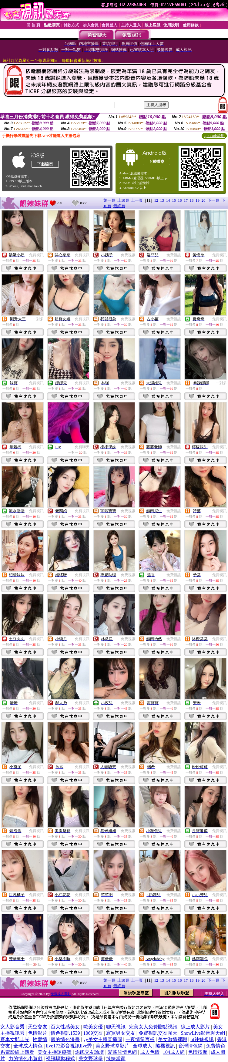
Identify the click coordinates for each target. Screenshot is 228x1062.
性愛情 (40, 1039)
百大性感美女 (65, 1026)
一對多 (38, 319)
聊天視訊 (116, 1026)
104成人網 (174, 1052)
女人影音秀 (12, 1026)
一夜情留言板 (140, 1039)
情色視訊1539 (65, 1033)
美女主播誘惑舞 (55, 1052)
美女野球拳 (91, 1058)
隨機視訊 (165, 1045)
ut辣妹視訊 (201, 1039)
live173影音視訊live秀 (69, 1045)
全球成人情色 (27, 1045)
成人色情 (149, 1052)
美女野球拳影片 (112, 1045)
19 (198, 200)
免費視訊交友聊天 (158, 1033)
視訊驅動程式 (60, 1058)
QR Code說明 (214, 136)
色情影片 (37, 1033)
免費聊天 (82, 447)
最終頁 (119, 205)
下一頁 (213, 200)
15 (174, 200)
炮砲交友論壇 (89, 1052)
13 (162, 200)
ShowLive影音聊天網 (203, 1033)
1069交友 (93, 1033)
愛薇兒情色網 (122, 1052)
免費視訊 (36, 255)
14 (168, 200)
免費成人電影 (61, 994)
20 (204, 200)
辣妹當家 (116, 1058)
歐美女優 (93, 1026)
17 (186, 200)
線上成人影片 (195, 1026)
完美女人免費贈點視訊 (153, 1026)
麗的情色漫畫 (65, 1039)
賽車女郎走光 (14, 1039)
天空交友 (37, 1026)
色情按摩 (197, 1052)
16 (180, 200)
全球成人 (142, 1045)
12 (156, 200)
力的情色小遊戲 (25, 1058)
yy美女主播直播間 (102, 1039)
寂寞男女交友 (120, 1033)
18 (192, 200)
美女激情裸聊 (172, 1039)
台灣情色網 (190, 1045)
